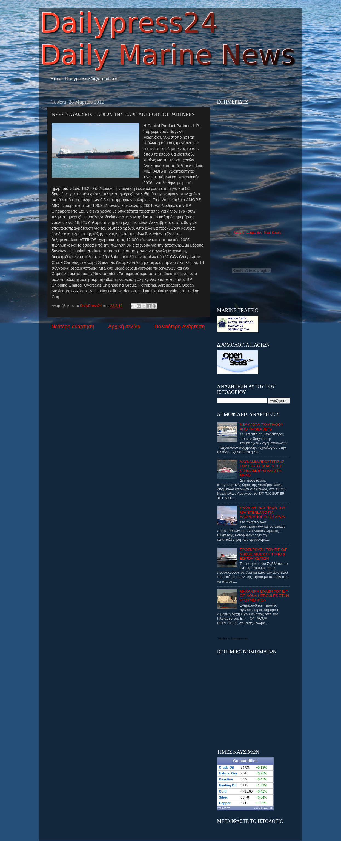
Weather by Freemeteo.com (233, 638)
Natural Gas (228, 773)
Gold (223, 791)
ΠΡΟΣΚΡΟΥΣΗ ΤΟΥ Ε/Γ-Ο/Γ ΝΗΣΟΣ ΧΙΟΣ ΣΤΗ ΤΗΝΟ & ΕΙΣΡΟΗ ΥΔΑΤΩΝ (263, 554)
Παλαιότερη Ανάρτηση (179, 326)
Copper (225, 803)
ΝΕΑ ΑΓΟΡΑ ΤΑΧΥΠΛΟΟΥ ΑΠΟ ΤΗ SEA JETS (261, 426)
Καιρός (276, 232)
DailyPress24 (91, 306)
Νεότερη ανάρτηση (72, 326)
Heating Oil (227, 785)
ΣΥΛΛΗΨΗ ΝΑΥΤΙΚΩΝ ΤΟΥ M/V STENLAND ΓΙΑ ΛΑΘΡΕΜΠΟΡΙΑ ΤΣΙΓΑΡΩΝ (262, 512)
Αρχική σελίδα (124, 326)
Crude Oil (226, 768)
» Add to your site (263, 808)
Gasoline (226, 779)
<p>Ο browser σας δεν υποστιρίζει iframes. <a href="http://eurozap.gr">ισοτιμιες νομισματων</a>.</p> (251, 698)
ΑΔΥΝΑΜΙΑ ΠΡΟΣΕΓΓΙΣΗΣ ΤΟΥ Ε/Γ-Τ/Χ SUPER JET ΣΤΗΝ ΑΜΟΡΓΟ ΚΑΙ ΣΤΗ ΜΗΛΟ (262, 468)
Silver (223, 797)
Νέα (267, 232)
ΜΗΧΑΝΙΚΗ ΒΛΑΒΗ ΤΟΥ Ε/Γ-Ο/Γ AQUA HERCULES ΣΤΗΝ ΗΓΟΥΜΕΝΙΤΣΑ (264, 595)
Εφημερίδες (254, 232)
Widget (239, 232)
